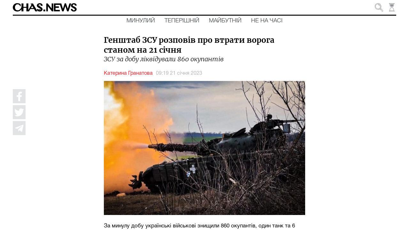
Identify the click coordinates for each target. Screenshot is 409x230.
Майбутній (225, 20)
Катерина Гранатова (128, 73)
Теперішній (182, 20)
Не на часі (266, 20)
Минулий (141, 20)
